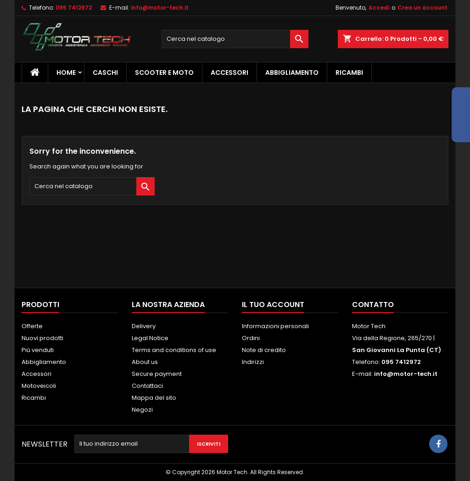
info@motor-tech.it (160, 7)
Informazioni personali (275, 326)
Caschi (105, 72)
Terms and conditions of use (174, 350)
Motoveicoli (39, 385)
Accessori (229, 72)
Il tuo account (273, 304)
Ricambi (349, 72)
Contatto (373, 304)
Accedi (379, 7)
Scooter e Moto (164, 72)
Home (66, 72)
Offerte (32, 326)
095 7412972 (74, 7)
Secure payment (157, 373)
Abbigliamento (292, 72)
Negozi (142, 409)
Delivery (144, 326)
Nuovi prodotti (42, 338)
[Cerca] (235, 39)
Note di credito (264, 350)
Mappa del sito (154, 397)
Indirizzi (253, 362)
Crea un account (422, 7)
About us (145, 362)
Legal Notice (150, 338)
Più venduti (38, 350)
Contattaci (147, 385)
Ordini (251, 338)
